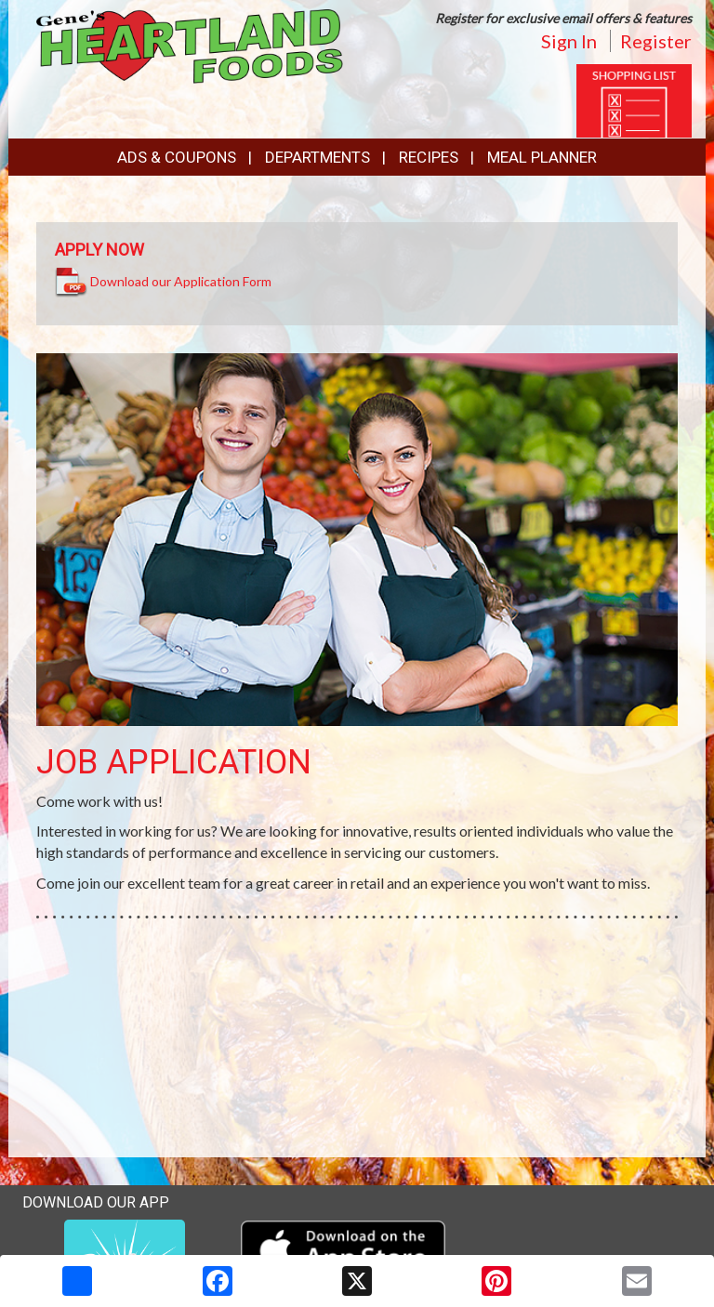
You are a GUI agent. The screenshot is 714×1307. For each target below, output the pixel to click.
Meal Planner (542, 157)
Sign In (569, 41)
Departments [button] (317, 157)
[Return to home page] (189, 45)
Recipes (428, 157)
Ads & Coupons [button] (176, 157)
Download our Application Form (180, 281)
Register (656, 41)
